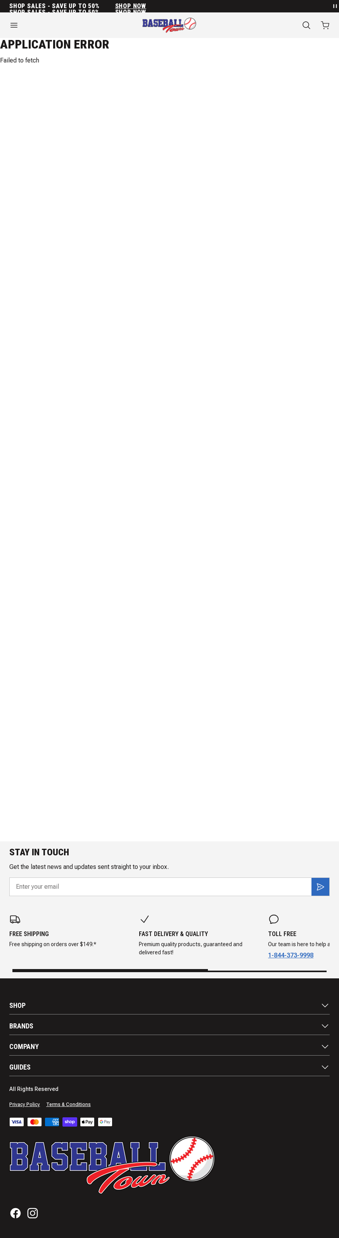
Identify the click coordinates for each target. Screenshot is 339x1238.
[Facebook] (15, 1213)
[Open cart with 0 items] (325, 25)
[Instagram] (32, 1213)
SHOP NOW (130, 6)
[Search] (306, 25)
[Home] (169, 25)
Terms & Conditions (68, 1104)
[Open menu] (56, 25)
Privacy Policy (24, 1104)
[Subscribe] (320, 887)
